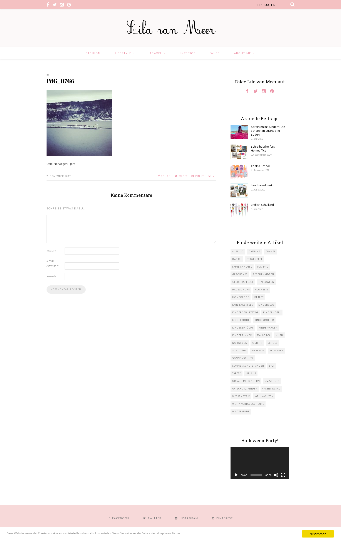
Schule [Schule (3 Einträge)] (272, 342)
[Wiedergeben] (236, 475)
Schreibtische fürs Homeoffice (263, 148)
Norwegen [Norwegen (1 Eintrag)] (239, 342)
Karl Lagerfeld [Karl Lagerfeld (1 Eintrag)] (242, 304)
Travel (156, 53)
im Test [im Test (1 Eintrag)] (259, 297)
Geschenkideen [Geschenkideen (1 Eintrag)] (263, 274)
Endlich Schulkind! (262, 205)
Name (51, 251)
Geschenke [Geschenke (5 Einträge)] (239, 274)
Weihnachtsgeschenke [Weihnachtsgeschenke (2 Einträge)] (248, 403)
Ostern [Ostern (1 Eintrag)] (257, 342)
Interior (188, 53)
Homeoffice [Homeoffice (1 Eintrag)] (240, 297)
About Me (242, 53)
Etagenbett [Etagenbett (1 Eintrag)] (254, 259)
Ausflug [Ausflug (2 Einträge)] (238, 251)
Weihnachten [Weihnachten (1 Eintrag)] (264, 396)
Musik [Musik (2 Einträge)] (280, 335)
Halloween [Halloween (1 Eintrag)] (266, 281)
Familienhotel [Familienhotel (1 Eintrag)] (242, 266)
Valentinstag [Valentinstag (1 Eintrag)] (271, 388)
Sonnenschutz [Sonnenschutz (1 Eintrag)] (243, 358)
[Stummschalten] (276, 475)
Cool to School (260, 166)
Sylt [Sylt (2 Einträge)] (271, 365)
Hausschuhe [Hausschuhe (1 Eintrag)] (241, 289)
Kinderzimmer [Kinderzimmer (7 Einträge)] (242, 335)
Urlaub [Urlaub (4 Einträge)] (251, 373)
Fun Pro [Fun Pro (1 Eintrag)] (263, 266)
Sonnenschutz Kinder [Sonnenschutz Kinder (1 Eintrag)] (248, 365)
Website (51, 276)
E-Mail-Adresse (52, 263)
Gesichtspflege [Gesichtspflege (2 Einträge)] (243, 281)
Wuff (215, 53)
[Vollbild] (283, 475)
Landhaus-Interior (263, 185)
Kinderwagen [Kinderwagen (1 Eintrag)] (268, 327)
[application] (260, 463)
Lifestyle (123, 53)
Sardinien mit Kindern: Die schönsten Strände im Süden (268, 131)
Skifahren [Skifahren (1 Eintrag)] (277, 350)
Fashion (93, 53)
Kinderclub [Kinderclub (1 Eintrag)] (266, 304)
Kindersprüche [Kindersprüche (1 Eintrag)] (243, 327)
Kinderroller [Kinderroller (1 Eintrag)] (264, 320)
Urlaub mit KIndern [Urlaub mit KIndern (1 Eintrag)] (246, 381)
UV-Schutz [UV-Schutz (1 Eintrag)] (272, 381)
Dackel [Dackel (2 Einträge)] (237, 259)
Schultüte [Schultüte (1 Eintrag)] (239, 350)
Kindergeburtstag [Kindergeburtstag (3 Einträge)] (245, 312)
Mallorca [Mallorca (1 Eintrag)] (264, 335)
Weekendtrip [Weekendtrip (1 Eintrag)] (241, 396)
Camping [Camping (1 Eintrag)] (255, 251)
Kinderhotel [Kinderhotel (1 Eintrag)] (272, 312)
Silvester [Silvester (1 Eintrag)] (258, 350)
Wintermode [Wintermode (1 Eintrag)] (241, 411)
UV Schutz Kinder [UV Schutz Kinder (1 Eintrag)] (244, 388)
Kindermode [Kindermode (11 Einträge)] (241, 320)
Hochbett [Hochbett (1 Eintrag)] (261, 289)
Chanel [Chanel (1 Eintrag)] (271, 251)
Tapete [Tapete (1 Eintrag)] (236, 373)
